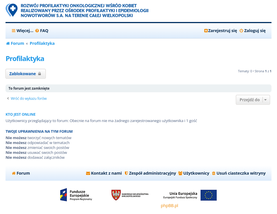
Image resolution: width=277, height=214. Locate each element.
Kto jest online (21, 114)
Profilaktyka (25, 58)
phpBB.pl (169, 205)
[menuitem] (41, 30)
